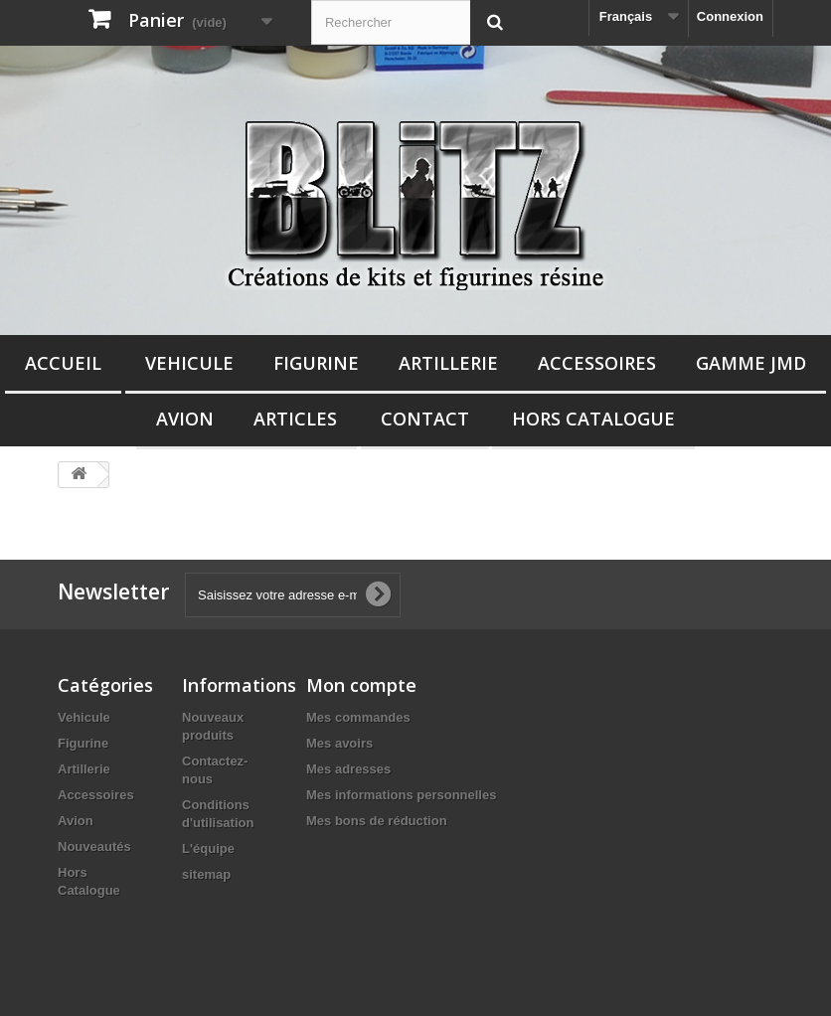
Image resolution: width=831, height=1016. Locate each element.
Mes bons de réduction (376, 820)
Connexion (730, 16)
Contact (425, 418)
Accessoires (597, 363)
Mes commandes (358, 717)
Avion (185, 418)
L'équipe (208, 848)
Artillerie (448, 363)
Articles (295, 418)
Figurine (316, 363)
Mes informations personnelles (401, 794)
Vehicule (189, 363)
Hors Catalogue (593, 418)
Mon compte (361, 685)
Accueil (63, 363)
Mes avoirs (339, 743)
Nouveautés (94, 846)
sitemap (206, 874)
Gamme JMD (751, 363)
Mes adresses (348, 769)
